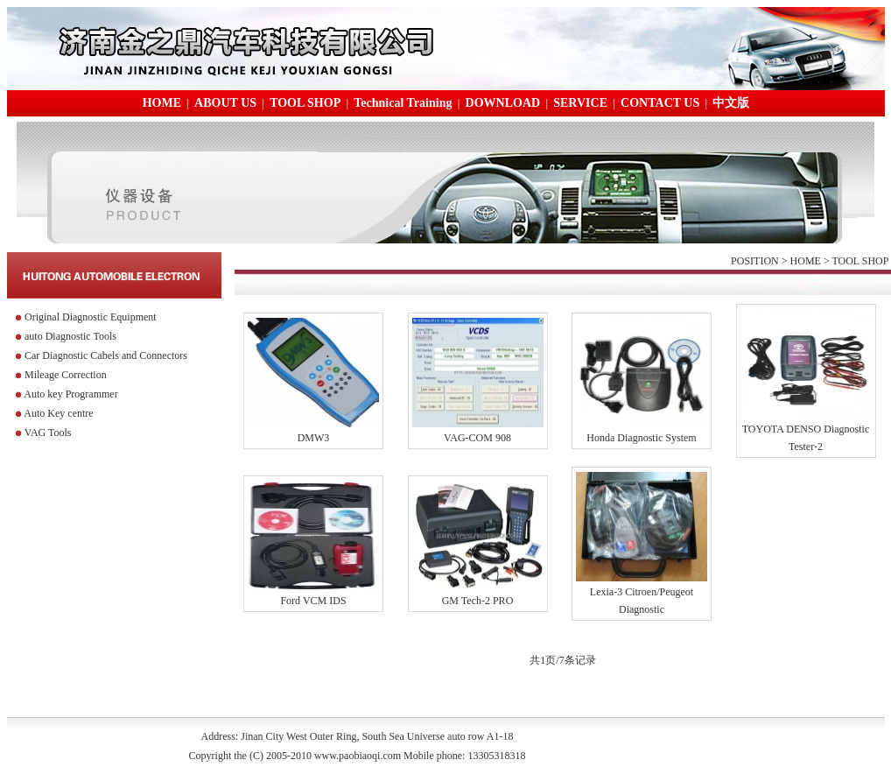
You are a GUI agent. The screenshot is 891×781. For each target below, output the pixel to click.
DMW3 (314, 438)
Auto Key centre (58, 413)
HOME (162, 102)
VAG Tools (48, 432)
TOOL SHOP (305, 102)
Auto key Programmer (70, 394)
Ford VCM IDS (313, 601)
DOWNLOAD (503, 102)
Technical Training (403, 102)
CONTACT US (660, 102)
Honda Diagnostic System (641, 438)
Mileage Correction (66, 375)
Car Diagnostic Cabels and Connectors (106, 355)
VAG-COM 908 (477, 438)
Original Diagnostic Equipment (91, 317)
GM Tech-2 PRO (478, 601)
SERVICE (580, 102)
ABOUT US (225, 102)
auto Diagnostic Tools (70, 336)
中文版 (730, 102)
